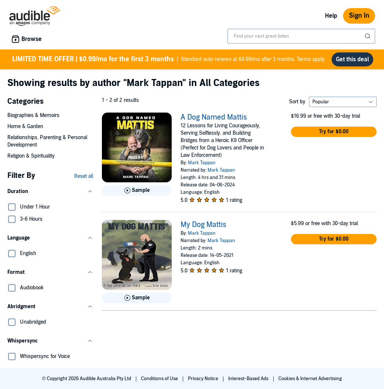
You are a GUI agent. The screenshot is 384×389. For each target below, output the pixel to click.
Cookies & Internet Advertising (310, 379)
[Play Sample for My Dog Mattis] (137, 298)
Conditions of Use (160, 379)
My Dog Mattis (203, 224)
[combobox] (301, 36)
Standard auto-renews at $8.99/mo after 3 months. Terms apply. (169, 59)
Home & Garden (25, 126)
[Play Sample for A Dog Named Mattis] (137, 190)
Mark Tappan (202, 163)
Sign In (359, 16)
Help (331, 16)
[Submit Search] (368, 36)
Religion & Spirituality (31, 156)
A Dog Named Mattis (214, 117)
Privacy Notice (203, 379)
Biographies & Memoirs (33, 115)
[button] (50, 191)
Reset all (83, 176)
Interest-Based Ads (249, 379)
